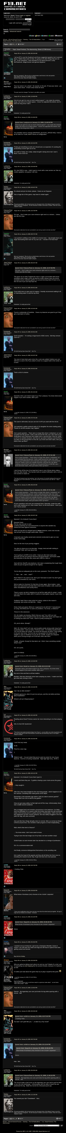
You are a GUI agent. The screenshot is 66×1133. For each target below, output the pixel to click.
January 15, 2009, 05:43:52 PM (25, 942)
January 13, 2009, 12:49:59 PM (25, 96)
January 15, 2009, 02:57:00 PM (25, 865)
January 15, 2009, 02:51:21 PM (25, 773)
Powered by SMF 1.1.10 (22, 1131)
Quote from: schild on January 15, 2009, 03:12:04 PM (32, 1044)
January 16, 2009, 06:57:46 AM (25, 1039)
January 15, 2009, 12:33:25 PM (25, 661)
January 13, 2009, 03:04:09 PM (25, 166)
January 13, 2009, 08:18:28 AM (25, 82)
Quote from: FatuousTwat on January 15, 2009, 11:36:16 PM (35, 1075)
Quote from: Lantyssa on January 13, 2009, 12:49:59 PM (34, 122)
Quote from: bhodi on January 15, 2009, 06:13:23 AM (32, 666)
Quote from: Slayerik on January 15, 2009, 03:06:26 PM (33, 922)
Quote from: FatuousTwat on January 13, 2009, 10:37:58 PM (35, 268)
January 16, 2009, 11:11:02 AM (25, 1094)
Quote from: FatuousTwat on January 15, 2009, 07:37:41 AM (35, 455)
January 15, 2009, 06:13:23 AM (25, 392)
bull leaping (29, 966)
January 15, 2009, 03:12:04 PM (25, 916)
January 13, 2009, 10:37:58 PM (25, 210)
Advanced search (15, 31)
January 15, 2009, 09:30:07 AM (25, 515)
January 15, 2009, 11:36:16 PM (25, 987)
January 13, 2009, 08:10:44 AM (25, 53)
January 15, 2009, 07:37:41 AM (25, 417)
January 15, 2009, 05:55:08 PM (25, 960)
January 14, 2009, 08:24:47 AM (25, 262)
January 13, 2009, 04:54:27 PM (25, 187)
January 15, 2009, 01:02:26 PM (25, 687)
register (28, 15)
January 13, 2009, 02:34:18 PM (25, 143)
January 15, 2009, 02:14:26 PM (25, 715)
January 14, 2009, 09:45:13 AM (25, 287)
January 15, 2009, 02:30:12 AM (25, 332)
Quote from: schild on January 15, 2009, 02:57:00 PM (32, 1016)
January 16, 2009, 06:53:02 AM (25, 1011)
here (29, 134)
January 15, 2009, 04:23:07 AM (25, 355)
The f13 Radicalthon (34, 39)
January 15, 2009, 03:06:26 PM (25, 890)
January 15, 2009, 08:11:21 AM (25, 450)
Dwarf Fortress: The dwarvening (12, 40)
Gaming (25, 39)
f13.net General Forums (15, 39)
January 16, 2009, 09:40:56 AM (25, 1070)
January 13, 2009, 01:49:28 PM (25, 117)
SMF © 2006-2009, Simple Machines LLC (39, 1131)
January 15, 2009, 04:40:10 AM (25, 368)
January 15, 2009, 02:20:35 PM (25, 738)
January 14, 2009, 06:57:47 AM (25, 234)
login (21, 15)
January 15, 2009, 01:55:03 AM (25, 308)
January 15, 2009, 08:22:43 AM (25, 484)
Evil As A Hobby (21, 956)
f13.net (5, 39)
